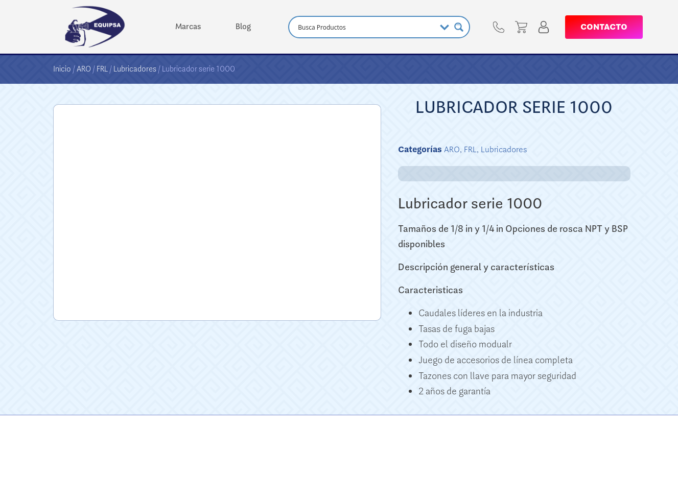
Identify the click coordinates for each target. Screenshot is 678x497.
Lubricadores (134, 69)
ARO (84, 69)
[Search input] (365, 27)
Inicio (62, 69)
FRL (102, 69)
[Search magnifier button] (459, 27)
